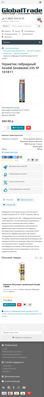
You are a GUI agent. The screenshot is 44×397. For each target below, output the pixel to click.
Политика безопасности (11, 354)
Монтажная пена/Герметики (14, 51)
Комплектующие (12, 48)
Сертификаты (28, 31)
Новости (6, 31)
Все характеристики (10, 152)
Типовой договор (9, 369)
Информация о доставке (12, 352)
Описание (8, 200)
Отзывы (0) (9, 205)
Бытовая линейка (34, 51)
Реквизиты (6, 366)
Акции (16, 31)
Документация (26, 34)
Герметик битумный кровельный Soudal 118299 (21, 285)
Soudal (25, 314)
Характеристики (25, 200)
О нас (4, 349)
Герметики (8, 53)
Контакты (7, 37)
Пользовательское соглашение (14, 357)
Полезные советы (9, 34)
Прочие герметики (21, 53)
